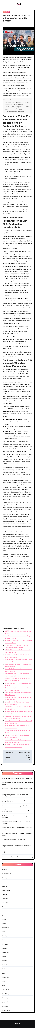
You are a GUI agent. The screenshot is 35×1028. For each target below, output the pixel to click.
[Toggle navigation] (2, 5)
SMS (3, 985)
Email (3, 932)
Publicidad (5, 969)
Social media (5, 990)
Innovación (5, 944)
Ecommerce (5, 927)
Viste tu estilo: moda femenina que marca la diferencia (17, 778)
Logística (4, 948)
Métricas (4, 961)
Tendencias (6, 11)
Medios (4, 956)
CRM (3, 915)
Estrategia (5, 936)
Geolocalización (6, 940)
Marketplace (5, 952)
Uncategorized (6, 1010)
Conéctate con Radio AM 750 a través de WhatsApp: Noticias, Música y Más (17, 110)
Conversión (5, 903)
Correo (4, 907)
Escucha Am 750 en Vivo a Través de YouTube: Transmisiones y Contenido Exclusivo (17, 103)
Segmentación (6, 977)
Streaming (5, 998)
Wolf (19, 4)
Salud (3, 973)
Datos (4, 919)
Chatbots (4, 886)
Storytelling (5, 994)
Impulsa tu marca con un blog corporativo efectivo (16, 806)
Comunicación (6, 890)
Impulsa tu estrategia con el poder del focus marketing (17, 857)
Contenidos (5, 898)
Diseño (4, 923)
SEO (3, 981)
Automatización (6, 874)
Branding (4, 878)
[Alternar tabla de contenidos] (29, 100)
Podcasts (5, 965)
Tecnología (5, 1002)
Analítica (4, 869)
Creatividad (5, 911)
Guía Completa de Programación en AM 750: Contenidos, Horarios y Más (17, 107)
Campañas (5, 882)
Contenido (5, 894)
